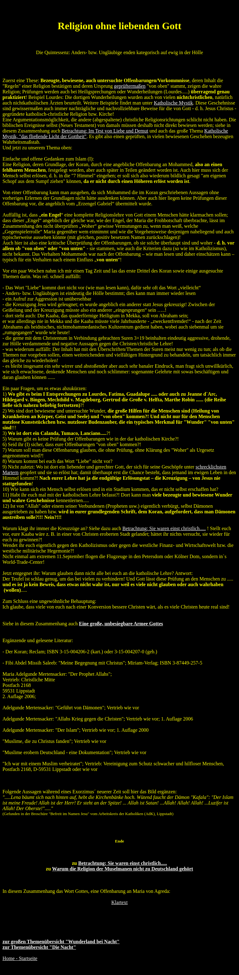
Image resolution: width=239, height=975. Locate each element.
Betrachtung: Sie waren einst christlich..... (122, 863)
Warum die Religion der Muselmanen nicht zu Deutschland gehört (122, 868)
